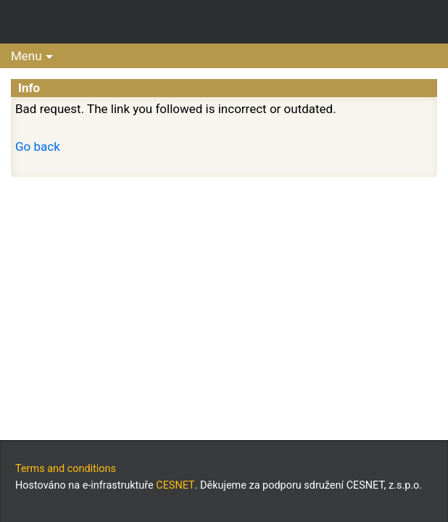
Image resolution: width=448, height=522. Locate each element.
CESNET (175, 485)
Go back (37, 146)
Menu (26, 56)
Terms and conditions (65, 469)
